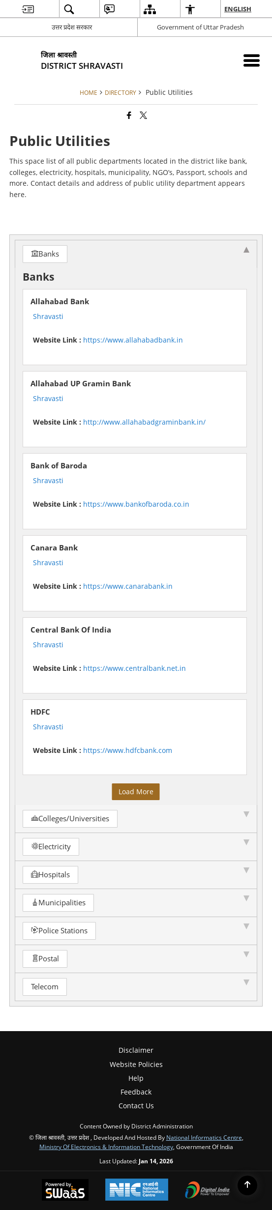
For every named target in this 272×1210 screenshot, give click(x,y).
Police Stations (59, 930)
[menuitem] (27, 9)
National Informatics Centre (204, 1137)
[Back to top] (247, 1185)
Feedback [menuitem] (136, 1091)
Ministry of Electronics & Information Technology (106, 1147)
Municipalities (58, 902)
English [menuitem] (238, 8)
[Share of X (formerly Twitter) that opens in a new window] (143, 115)
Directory (120, 92)
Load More (136, 791)
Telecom (45, 986)
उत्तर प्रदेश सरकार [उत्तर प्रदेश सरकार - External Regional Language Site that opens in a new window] (72, 27)
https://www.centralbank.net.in (134, 668)
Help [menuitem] (136, 1078)
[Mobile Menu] (251, 60)
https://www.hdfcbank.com (127, 750)
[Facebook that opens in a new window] (129, 115)
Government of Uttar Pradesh (200, 27)
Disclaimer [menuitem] (136, 1050)
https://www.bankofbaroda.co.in (136, 504)
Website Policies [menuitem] (136, 1064)
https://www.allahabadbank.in (133, 340)
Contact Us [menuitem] (136, 1105)
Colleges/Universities (70, 818)
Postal (45, 958)
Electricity (51, 846)
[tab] (136, 254)
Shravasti (48, 316)
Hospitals (50, 874)
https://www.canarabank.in (128, 586)
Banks (45, 254)
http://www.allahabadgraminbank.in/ (144, 422)
